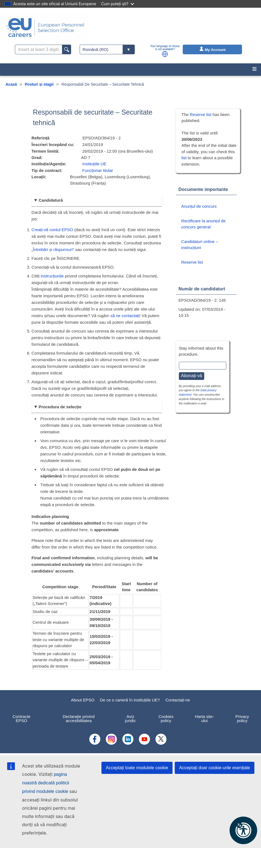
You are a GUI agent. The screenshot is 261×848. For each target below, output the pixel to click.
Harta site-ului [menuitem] (204, 718)
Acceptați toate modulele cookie (137, 767)
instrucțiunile (52, 276)
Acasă (11, 84)
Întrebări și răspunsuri (52, 249)
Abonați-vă (191, 375)
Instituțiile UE (94, 163)
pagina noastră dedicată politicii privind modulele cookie (45, 783)
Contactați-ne (177, 700)
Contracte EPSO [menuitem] (21, 718)
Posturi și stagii (39, 84)
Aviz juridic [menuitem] (130, 718)
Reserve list (201, 114)
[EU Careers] (45, 27)
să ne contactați (124, 315)
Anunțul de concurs (199, 206)
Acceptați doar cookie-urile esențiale (214, 767)
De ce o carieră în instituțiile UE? (130, 700)
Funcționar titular (97, 170)
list (184, 157)
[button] (165, 54)
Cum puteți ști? (117, 3)
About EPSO (83, 700)
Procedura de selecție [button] (60, 406)
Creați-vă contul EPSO (52, 229)
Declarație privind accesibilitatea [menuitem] (79, 718)
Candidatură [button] (51, 200)
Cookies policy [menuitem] (165, 718)
